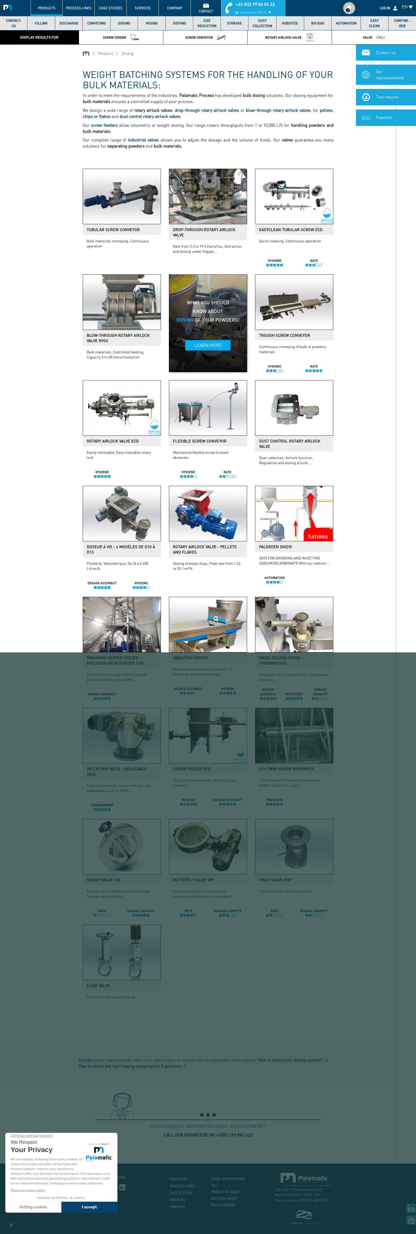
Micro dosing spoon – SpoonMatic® (281, 660)
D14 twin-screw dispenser (286, 768)
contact (206, 11)
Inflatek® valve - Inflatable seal (117, 771)
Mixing (152, 23)
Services (143, 8)
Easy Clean (374, 23)
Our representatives (390, 74)
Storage (234, 23)
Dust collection (262, 23)
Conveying (96, 23)
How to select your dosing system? (290, 1060)
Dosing (124, 23)
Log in (385, 8)
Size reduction (206, 23)
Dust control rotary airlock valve (289, 444)
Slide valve (98, 985)
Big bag (317, 23)
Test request (387, 97)
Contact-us (14, 23)
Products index (225, 1192)
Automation (346, 23)
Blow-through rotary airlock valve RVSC (118, 338)
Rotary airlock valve (289, 37)
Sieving (179, 23)
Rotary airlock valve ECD (113, 441)
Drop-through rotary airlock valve (204, 232)
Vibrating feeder (190, 657)
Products (47, 8)
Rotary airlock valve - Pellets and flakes (205, 549)
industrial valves (143, 140)
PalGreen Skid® (275, 546)
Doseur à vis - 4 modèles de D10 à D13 (121, 549)
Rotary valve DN (103, 879)
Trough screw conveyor (284, 335)
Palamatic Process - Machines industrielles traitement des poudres (9, 6)
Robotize (290, 23)
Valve (374, 37)
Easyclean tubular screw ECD (291, 229)
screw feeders (104, 125)
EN (405, 6)
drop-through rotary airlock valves (207, 110)
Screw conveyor (205, 37)
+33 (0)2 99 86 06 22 (255, 4)
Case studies (110, 8)
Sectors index (224, 1198)
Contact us (386, 52)
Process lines (79, 8)
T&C (214, 1185)
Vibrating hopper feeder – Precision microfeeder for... (117, 660)
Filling (41, 23)
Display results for (39, 37)
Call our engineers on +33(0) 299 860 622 (208, 1134)
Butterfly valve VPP (193, 879)
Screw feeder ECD (192, 768)
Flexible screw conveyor (200, 441)
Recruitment (223, 1205)
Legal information (227, 1179)
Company (175, 8)
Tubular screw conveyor (113, 229)
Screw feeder (121, 37)
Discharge (69, 23)
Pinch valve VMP (275, 879)
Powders (384, 117)
